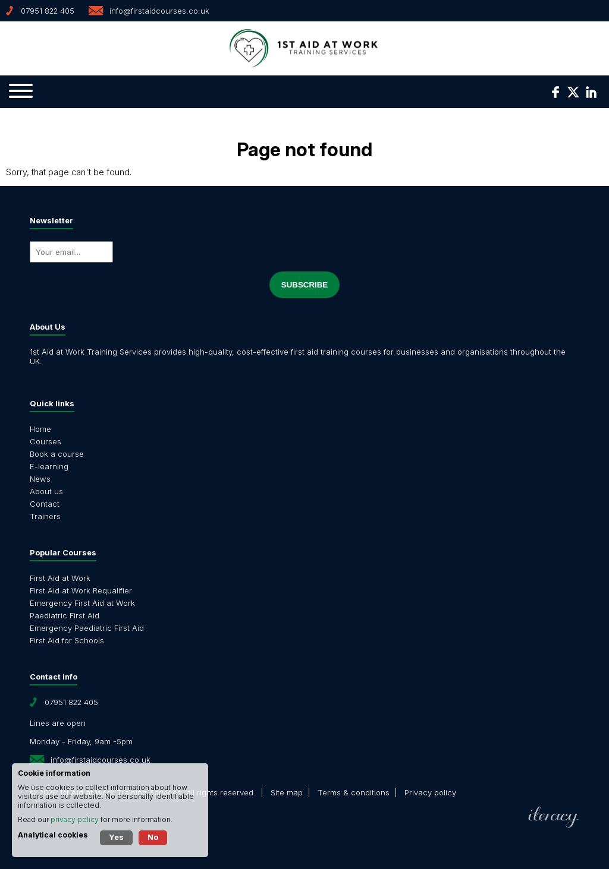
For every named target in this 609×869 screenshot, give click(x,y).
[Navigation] (21, 92)
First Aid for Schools (67, 640)
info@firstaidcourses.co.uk (159, 10)
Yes (116, 837)
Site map (287, 792)
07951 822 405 (47, 10)
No (152, 837)
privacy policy (75, 819)
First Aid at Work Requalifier (81, 590)
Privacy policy (430, 792)
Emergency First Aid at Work (82, 603)
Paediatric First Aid (64, 615)
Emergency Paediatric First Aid (87, 628)
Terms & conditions (354, 792)
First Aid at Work (60, 578)
